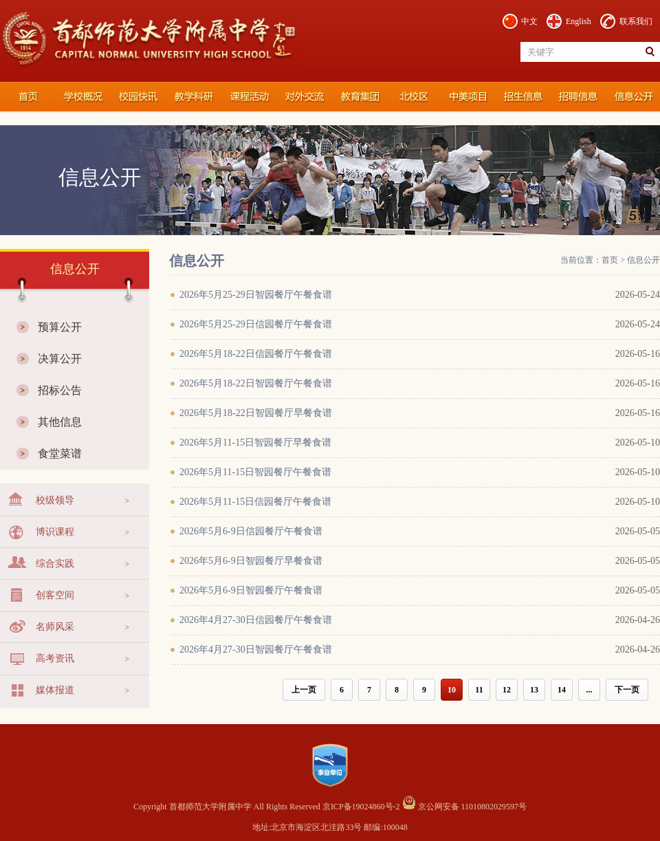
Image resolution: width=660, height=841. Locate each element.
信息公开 (632, 97)
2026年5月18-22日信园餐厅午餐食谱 (255, 354)
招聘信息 (577, 97)
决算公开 (60, 358)
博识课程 (55, 532)
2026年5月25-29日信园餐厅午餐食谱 (255, 324)
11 (479, 690)
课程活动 (247, 97)
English (578, 21)
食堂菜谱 (60, 453)
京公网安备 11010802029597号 (464, 806)
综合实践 (55, 563)
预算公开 (60, 327)
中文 (529, 21)
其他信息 (60, 422)
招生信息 (522, 97)
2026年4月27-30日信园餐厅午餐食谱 (255, 620)
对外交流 (302, 97)
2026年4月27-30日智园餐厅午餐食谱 (255, 649)
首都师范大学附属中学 (27, 97)
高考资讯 (55, 658)
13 (534, 690)
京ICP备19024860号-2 (362, 806)
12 (507, 690)
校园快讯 (137, 97)
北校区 (412, 97)
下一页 (627, 690)
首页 (610, 260)
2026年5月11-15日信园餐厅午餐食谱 (255, 501)
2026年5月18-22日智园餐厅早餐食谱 (255, 413)
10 (452, 690)
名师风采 (55, 627)
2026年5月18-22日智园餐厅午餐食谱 (255, 383)
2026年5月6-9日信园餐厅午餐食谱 (250, 531)
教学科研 (192, 97)
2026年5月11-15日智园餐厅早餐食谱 (255, 442)
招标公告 (60, 390)
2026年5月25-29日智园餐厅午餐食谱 (255, 295)
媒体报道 (55, 690)
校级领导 (55, 500)
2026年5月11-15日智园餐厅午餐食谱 (255, 472)
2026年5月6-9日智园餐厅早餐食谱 (250, 561)
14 (562, 690)
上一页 (304, 690)
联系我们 (635, 21)
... (589, 690)
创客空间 (55, 595)
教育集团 (357, 97)
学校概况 (82, 97)
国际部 (467, 97)
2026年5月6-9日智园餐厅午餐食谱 (250, 590)
